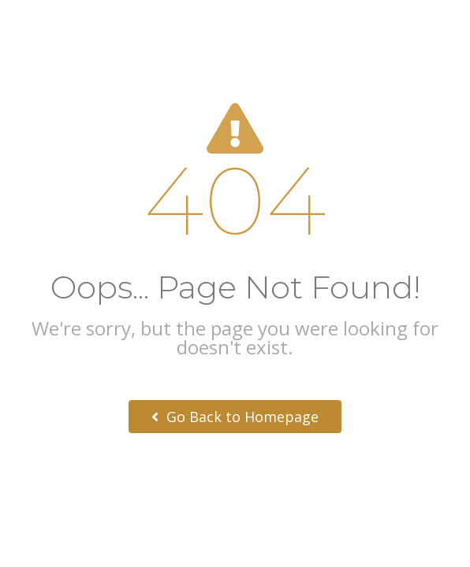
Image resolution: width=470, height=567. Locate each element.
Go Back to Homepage (235, 416)
